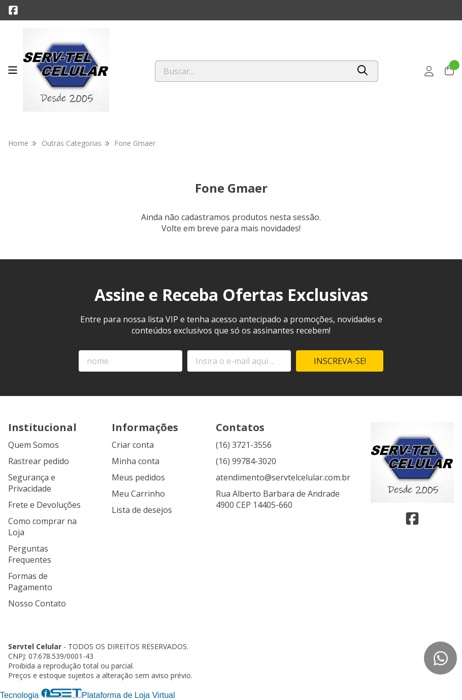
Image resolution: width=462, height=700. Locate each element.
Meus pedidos (138, 477)
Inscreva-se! (340, 361)
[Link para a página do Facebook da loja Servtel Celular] (13, 10)
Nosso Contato (37, 603)
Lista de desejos (142, 509)
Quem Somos (33, 444)
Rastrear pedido (38, 461)
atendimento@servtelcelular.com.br (283, 477)
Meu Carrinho (138, 493)
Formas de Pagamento (30, 581)
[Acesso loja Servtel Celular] (429, 71)
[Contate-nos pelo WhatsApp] (440, 658)
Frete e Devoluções (44, 504)
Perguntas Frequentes (29, 554)
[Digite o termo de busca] (252, 71)
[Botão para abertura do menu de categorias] (13, 70)
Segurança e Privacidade (31, 483)
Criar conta (133, 444)
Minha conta (135, 461)
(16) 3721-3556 (244, 444)
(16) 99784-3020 (246, 461)
